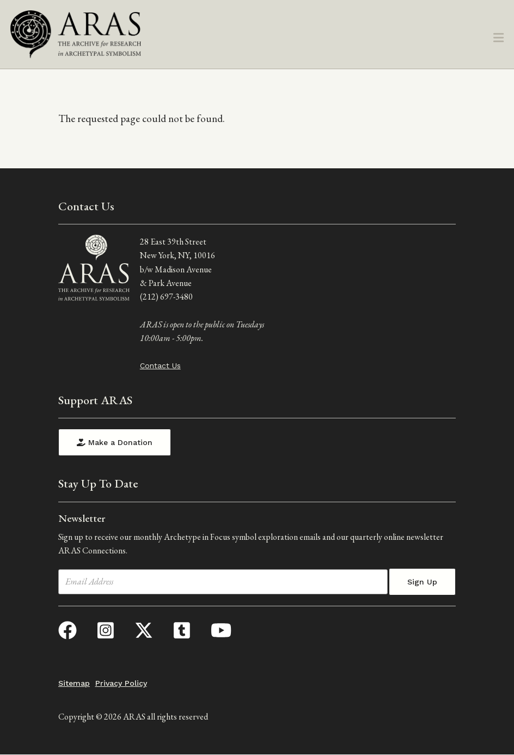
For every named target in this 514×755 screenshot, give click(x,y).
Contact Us (160, 365)
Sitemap (74, 683)
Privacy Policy (121, 683)
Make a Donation (114, 442)
